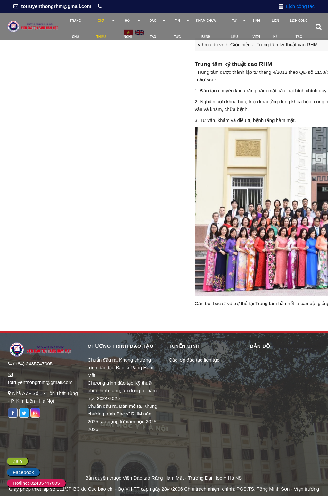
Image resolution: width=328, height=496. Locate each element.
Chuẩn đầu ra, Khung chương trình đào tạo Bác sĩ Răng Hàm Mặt (121, 367)
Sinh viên (256, 24)
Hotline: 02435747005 (36, 483)
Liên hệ (275, 24)
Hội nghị (128, 24)
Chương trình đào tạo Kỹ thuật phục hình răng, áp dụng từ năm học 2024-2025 (122, 390)
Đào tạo (152, 24)
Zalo (17, 461)
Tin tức (177, 24)
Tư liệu (234, 24)
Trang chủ (75, 24)
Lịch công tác (300, 6)
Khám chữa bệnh (206, 24)
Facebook (23, 472)
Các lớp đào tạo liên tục (194, 360)
